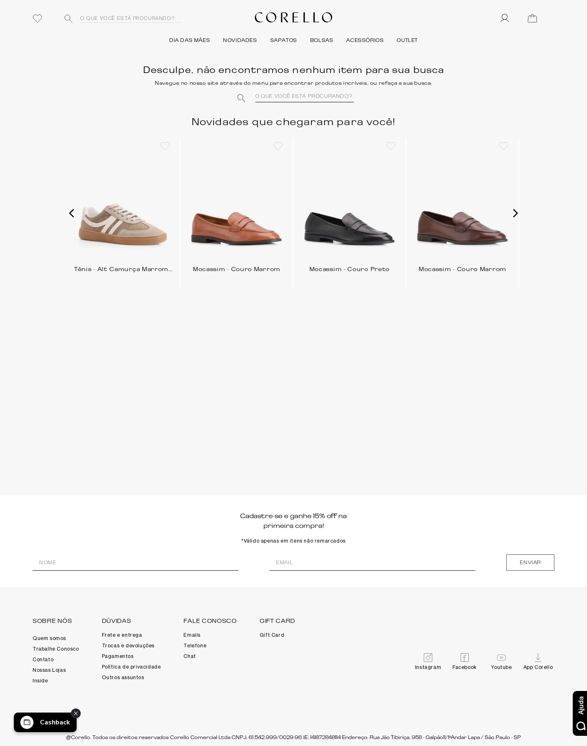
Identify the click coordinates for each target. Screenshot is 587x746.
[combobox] (120, 18)
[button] (72, 213)
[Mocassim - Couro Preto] (350, 210)
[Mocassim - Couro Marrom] (237, 210)
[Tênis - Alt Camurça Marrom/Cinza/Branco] (124, 210)
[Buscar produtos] (68, 19)
